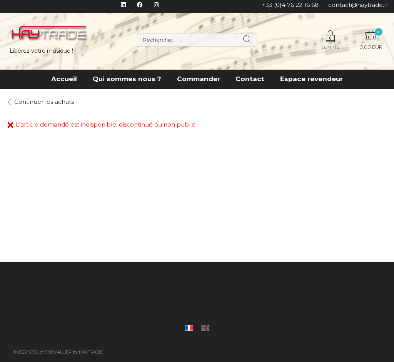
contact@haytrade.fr (358, 4)
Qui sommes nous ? (127, 79)
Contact (249, 79)
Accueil (64, 79)
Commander (198, 79)
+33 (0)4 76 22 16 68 (290, 4)
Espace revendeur (311, 79)
